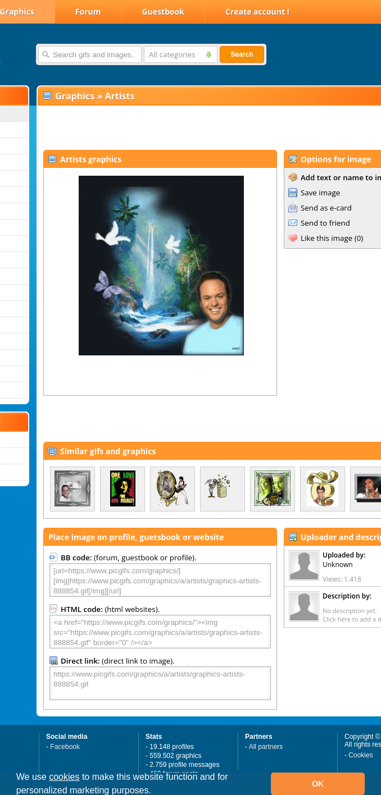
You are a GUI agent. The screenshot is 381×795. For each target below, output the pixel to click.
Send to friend (325, 223)
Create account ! (257, 11)
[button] (155, 791)
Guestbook (163, 11)
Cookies (360, 755)
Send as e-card (326, 208)
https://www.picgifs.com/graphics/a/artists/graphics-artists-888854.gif (160, 683)
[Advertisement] (169, 127)
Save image (320, 193)
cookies (64, 777)
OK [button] (318, 783)
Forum (88, 11)
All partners (266, 747)
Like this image (326, 238)
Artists (119, 96)
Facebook (65, 747)
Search (241, 54)
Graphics (74, 96)
